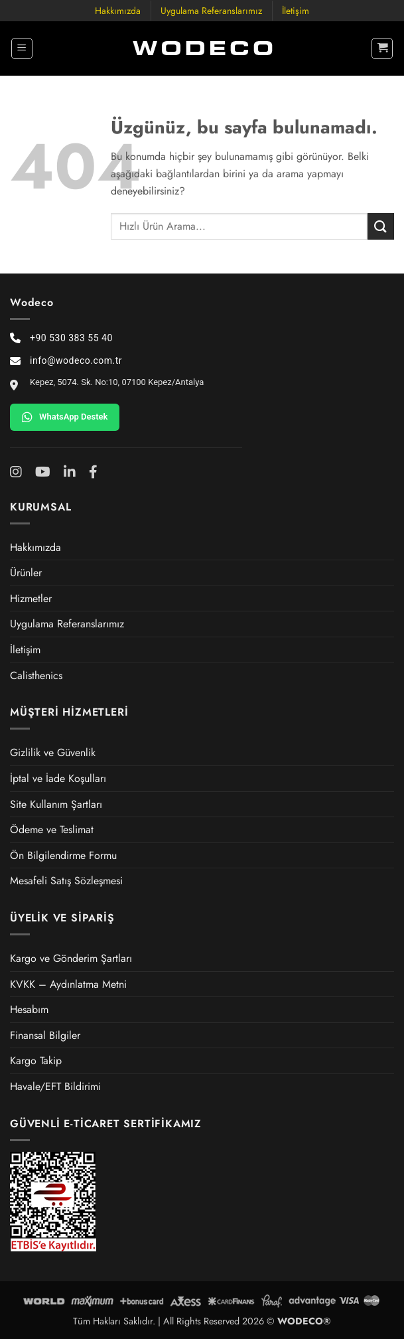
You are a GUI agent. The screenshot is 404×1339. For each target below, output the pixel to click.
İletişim (295, 10)
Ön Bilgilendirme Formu (63, 855)
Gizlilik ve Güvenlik (53, 752)
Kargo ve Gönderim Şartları (71, 958)
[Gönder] (381, 226)
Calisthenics (36, 675)
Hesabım (29, 1009)
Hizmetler (31, 598)
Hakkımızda (118, 10)
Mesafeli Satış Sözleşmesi (66, 880)
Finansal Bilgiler (45, 1035)
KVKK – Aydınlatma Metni (68, 984)
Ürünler (26, 572)
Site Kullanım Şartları (56, 804)
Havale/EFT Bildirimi (55, 1086)
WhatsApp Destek (64, 417)
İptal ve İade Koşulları (58, 778)
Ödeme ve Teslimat (52, 829)
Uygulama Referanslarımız (211, 10)
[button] (22, 48)
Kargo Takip (36, 1060)
